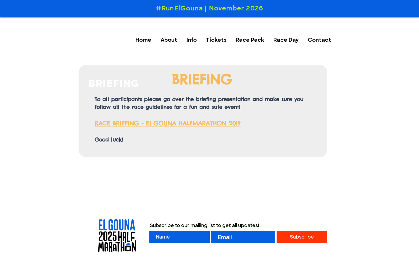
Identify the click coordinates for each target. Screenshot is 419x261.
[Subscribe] (302, 237)
